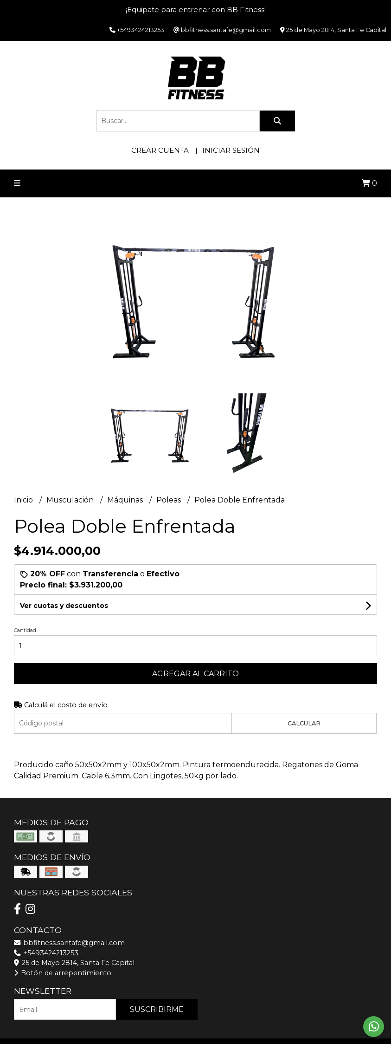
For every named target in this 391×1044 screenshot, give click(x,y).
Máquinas (126, 500)
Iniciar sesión (231, 150)
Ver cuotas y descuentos (64, 605)
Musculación (71, 500)
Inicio (24, 500)
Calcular (304, 723)
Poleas (169, 500)
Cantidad (25, 630)
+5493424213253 (46, 953)
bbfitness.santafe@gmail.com (69, 943)
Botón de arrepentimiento (62, 973)
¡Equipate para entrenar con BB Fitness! (196, 9)
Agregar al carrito (195, 673)
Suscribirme (157, 1009)
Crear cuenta (160, 150)
